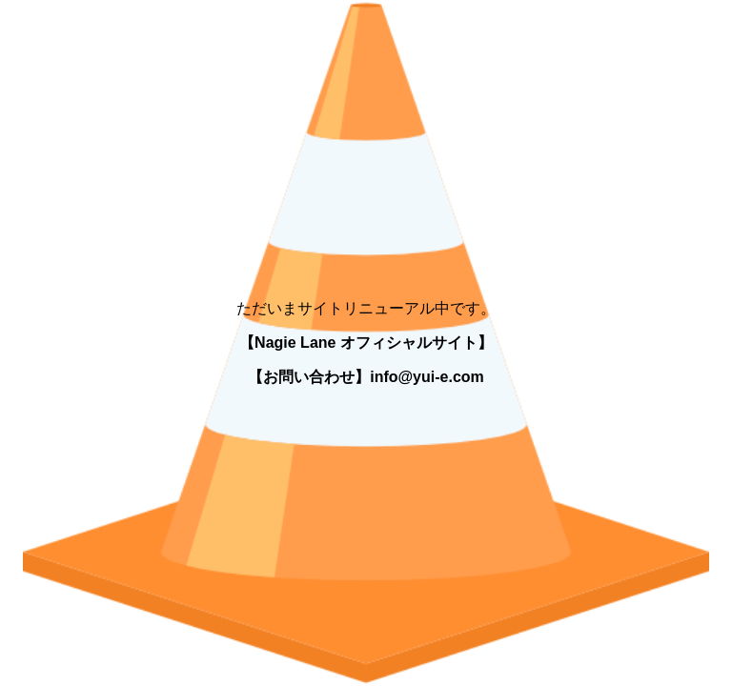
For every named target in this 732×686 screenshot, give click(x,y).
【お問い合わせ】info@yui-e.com (366, 377)
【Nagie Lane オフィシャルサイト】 (366, 342)
